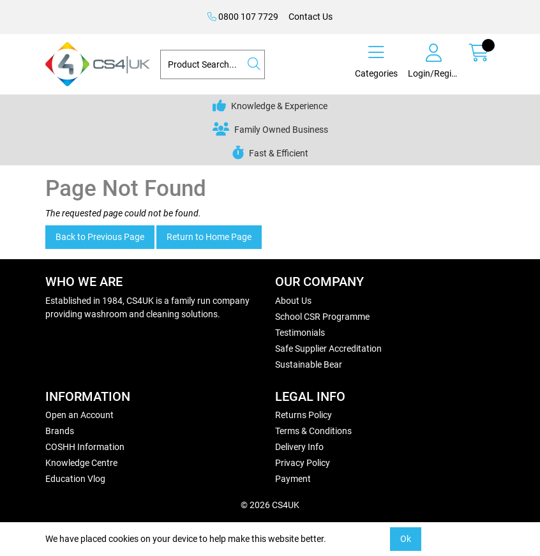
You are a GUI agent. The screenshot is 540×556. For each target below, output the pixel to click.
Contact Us (311, 16)
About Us (293, 301)
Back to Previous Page (100, 237)
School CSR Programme (322, 317)
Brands (59, 431)
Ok (405, 539)
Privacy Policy (302, 463)
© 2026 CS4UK (270, 505)
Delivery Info (299, 447)
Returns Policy (303, 415)
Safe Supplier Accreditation (328, 348)
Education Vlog (75, 479)
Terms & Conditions (313, 431)
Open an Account (79, 415)
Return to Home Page (209, 237)
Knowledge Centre (81, 463)
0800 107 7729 (242, 16)
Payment (293, 479)
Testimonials (300, 332)
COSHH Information (84, 447)
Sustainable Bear (308, 364)
